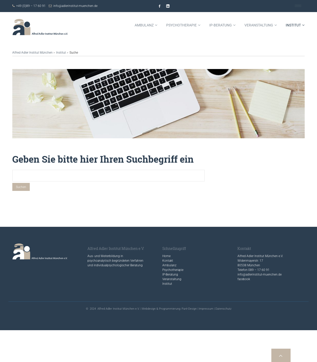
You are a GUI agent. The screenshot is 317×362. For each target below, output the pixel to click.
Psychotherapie (172, 270)
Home (166, 256)
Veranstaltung (171, 279)
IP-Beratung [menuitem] (220, 25)
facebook (243, 279)
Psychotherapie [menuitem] (181, 25)
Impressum (206, 308)
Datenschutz (223, 308)
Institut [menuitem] (293, 25)
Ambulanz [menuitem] (144, 25)
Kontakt (298, 6)
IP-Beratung (170, 274)
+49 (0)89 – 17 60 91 (31, 6)
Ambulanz (169, 265)
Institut (61, 52)
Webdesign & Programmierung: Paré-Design (169, 308)
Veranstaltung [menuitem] (258, 25)
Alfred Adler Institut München (32, 52)
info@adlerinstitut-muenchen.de (75, 6)
